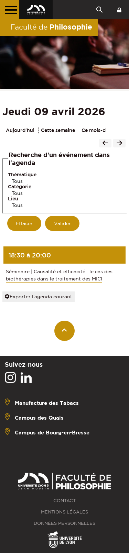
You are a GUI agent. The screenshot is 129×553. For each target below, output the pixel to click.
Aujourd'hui (20, 130)
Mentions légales (64, 512)
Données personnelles (64, 523)
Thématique (22, 174)
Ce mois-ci (94, 130)
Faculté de (51, 27)
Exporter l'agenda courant (38, 296)
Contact (64, 500)
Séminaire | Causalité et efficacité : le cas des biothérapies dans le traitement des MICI (59, 275)
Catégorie (19, 186)
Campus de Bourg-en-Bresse (52, 432)
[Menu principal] (9, 9)
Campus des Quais (39, 417)
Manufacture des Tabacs (47, 403)
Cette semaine (58, 130)
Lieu (13, 198)
